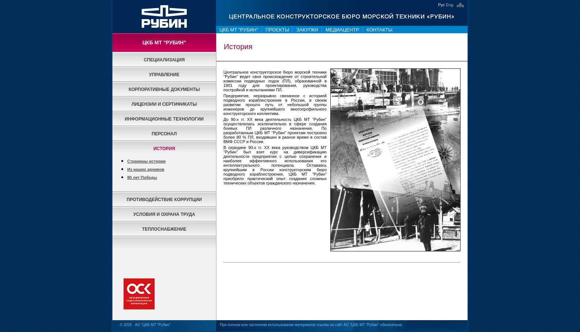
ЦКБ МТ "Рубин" (238, 30)
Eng (449, 5)
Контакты (379, 30)
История (164, 148)
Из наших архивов (145, 169)
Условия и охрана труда (164, 214)
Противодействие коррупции (164, 199)
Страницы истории (146, 161)
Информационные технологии (164, 119)
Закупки (307, 30)
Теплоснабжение (164, 229)
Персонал (164, 133)
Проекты (277, 30)
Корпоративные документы (164, 89)
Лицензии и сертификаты (164, 104)
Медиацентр (342, 30)
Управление (164, 74)
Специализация (164, 59)
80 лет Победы (142, 177)
